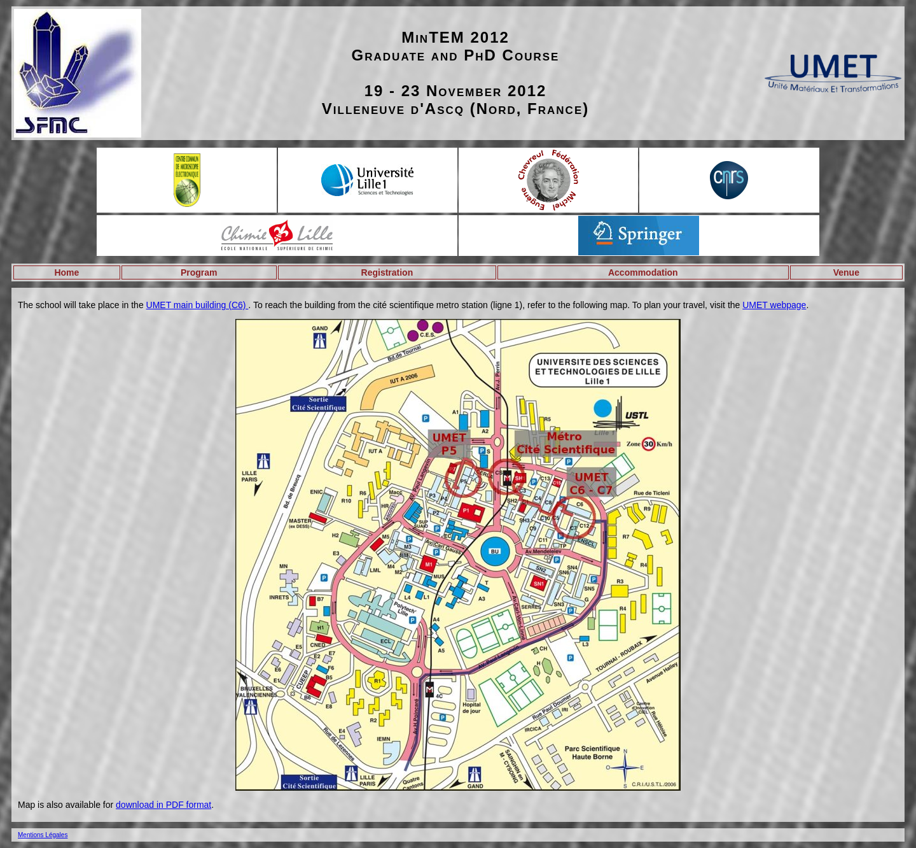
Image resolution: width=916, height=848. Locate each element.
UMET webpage (774, 305)
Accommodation (643, 272)
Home (66, 272)
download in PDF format (163, 805)
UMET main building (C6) (197, 305)
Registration (387, 272)
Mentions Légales (42, 834)
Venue (846, 272)
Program (199, 272)
